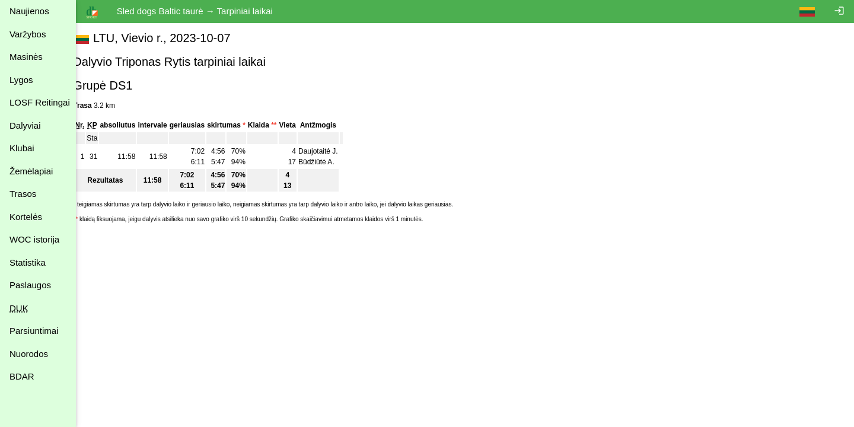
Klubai (21, 148)
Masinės (26, 57)
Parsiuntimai (34, 331)
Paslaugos (30, 285)
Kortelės (25, 217)
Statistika (27, 262)
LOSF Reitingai (39, 102)
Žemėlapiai (31, 171)
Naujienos (29, 11)
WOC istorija (34, 239)
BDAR (21, 376)
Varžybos (27, 34)
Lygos (21, 80)
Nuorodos (28, 354)
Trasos (22, 194)
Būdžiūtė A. (329, 162)
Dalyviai (25, 125)
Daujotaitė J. (330, 151)
